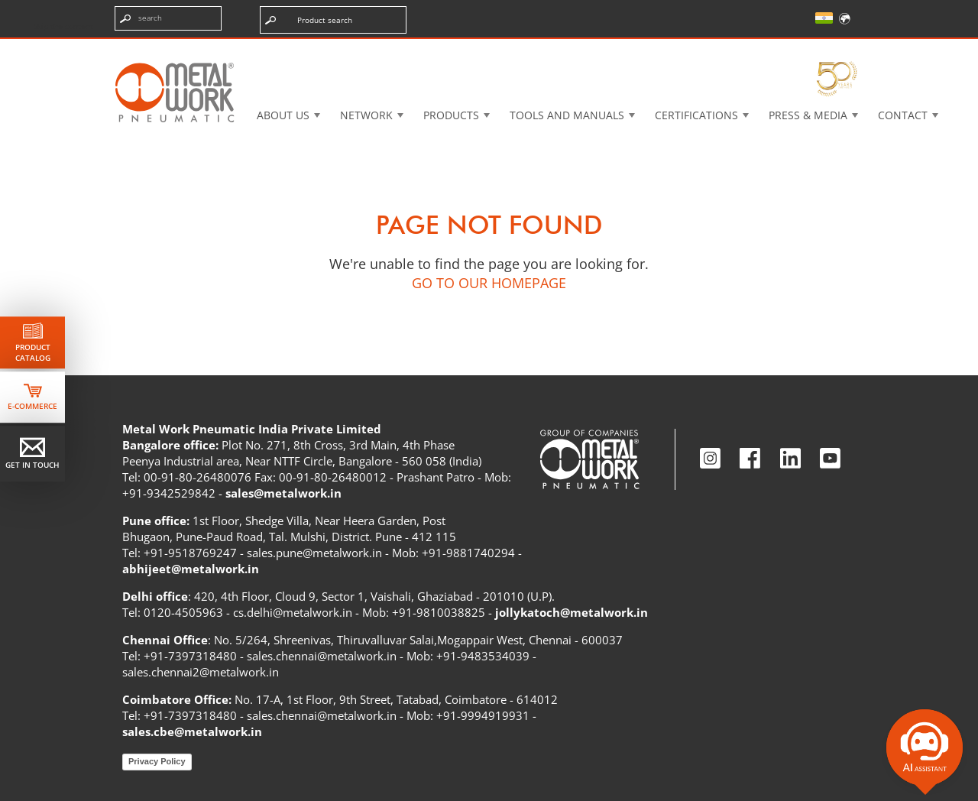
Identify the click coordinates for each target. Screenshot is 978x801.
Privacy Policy (157, 761)
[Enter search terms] (168, 18)
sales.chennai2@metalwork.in (200, 671)
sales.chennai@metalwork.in (322, 655)
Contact (903, 115)
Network (366, 115)
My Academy (815, 49)
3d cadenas (500, 49)
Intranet (713, 49)
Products (451, 115)
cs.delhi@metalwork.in (292, 612)
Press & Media (808, 115)
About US (283, 115)
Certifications (696, 115)
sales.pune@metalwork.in (314, 552)
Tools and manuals (567, 115)
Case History (609, 49)
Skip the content (63, 26)
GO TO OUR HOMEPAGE (489, 283)
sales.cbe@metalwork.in (192, 731)
